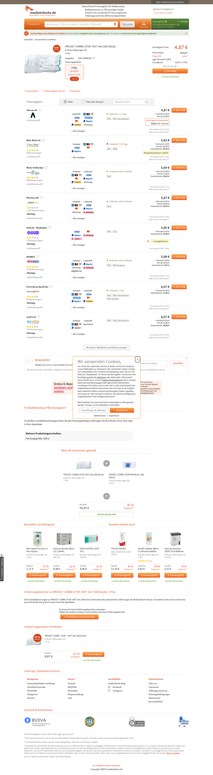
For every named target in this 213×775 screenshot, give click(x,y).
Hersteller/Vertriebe (36, 687)
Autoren (31, 697)
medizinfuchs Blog (116, 683)
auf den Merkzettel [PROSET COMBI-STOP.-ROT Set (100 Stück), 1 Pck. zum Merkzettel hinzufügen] (170, 76)
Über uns (152, 683)
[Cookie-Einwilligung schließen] (138, 359)
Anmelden (144, 24)
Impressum (114, 415)
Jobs (70, 697)
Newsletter (73, 690)
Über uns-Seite (173, 753)
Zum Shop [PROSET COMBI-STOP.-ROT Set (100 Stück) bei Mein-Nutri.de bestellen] (178, 140)
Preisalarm (75, 90)
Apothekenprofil (35, 184)
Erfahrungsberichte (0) (54, 90)
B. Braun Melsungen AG (76, 50)
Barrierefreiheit (155, 701)
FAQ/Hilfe (72, 687)
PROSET (70, 46)
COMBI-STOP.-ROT (86, 46)
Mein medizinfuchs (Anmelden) (170, 2)
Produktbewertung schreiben (79, 616)
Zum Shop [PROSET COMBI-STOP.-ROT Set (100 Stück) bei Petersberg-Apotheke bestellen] (178, 286)
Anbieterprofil (34, 120)
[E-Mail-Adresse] (148, 363)
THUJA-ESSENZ (118, 548)
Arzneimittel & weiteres (45, 39)
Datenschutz (100, 415)
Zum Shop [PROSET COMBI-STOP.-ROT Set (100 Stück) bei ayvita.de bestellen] (178, 316)
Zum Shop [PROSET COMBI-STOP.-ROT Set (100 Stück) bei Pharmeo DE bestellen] (178, 197)
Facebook (115, 687)
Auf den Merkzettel (106, 514)
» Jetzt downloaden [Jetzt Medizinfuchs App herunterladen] (163, 12)
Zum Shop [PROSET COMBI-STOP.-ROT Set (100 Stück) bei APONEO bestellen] (178, 256)
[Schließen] (186, 33)
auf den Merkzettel (36, 580)
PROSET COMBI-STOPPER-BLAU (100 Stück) (126, 476)
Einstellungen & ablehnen (93, 410)
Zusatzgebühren (160, 241)
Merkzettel (158, 21)
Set (100, 46)
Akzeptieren (122, 410)
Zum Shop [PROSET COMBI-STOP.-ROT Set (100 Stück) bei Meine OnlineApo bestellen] (178, 167)
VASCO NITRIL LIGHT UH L (89, 550)
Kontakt (71, 683)
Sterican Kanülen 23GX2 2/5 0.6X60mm (174, 550)
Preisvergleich (32, 90)
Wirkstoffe (32, 690)
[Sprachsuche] (115, 24)
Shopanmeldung (75, 694)
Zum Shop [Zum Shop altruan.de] (164, 71)
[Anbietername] (129, 101)
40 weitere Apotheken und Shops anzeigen (106, 347)
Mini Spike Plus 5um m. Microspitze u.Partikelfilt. (37, 550)
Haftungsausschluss (157, 690)
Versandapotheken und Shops (41, 683)
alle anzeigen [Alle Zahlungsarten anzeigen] (78, 130)
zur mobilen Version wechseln (106, 765)
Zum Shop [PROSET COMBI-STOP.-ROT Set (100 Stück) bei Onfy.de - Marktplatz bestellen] (178, 227)
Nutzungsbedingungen (159, 694)
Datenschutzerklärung (112, 380)
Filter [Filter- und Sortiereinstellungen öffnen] (68, 102)
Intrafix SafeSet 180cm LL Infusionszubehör (148, 550)
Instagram (115, 690)
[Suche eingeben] (78, 24)
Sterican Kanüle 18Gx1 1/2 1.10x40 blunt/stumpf (63, 550)
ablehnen (101, 377)
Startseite (28, 39)
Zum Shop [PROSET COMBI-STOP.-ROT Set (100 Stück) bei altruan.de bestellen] (178, 110)
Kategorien (33, 23)
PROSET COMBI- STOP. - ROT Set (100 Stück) (65, 635)
